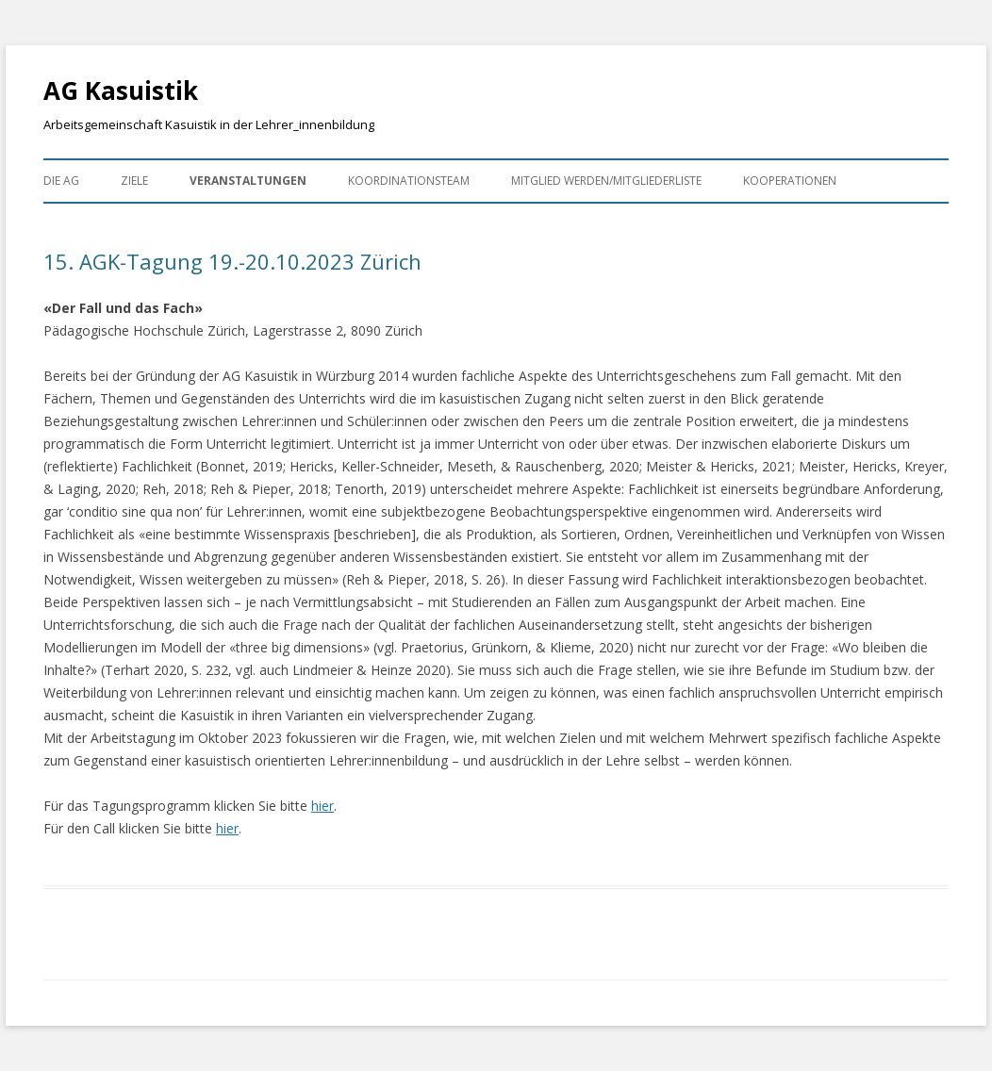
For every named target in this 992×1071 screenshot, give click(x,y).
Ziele (134, 181)
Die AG (61, 181)
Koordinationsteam (409, 181)
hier (322, 806)
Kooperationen (789, 181)
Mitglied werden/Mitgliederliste (606, 181)
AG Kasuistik (120, 90)
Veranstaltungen (248, 181)
